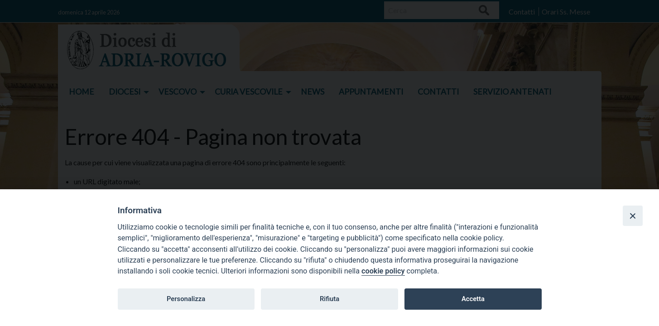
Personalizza (186, 299)
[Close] (633, 215)
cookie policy (382, 271)
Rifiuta (329, 299)
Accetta (473, 299)
